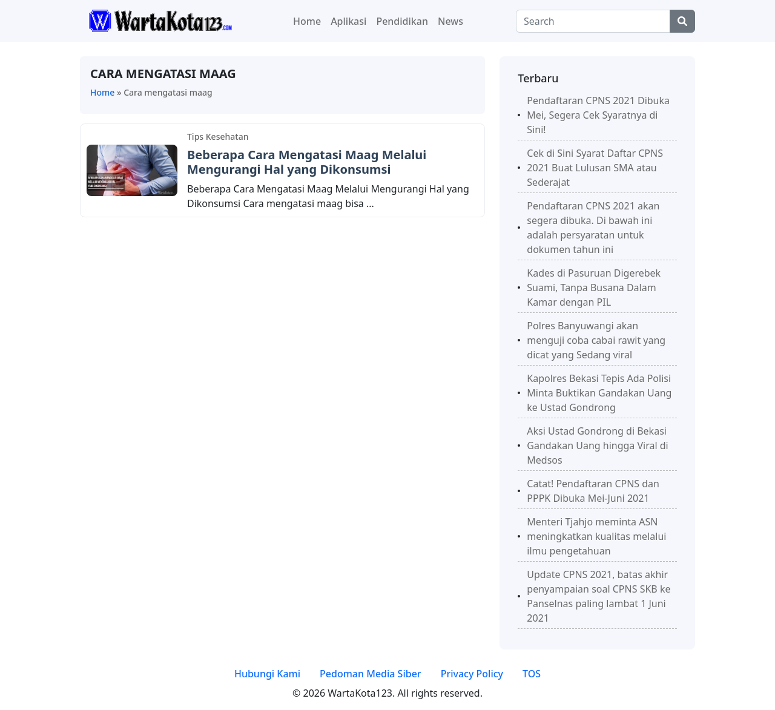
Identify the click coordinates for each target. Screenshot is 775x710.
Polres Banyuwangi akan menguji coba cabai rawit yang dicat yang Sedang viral (596, 340)
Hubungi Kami (267, 673)
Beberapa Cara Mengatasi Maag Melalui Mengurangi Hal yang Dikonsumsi (306, 161)
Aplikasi (348, 21)
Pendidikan (402, 21)
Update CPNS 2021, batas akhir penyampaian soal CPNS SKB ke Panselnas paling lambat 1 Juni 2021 (598, 596)
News (450, 21)
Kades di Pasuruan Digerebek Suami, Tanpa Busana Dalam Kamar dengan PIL (594, 287)
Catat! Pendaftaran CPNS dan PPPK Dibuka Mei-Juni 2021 (593, 491)
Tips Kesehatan (217, 136)
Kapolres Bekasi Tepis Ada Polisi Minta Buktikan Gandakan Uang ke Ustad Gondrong (599, 393)
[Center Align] (682, 21)
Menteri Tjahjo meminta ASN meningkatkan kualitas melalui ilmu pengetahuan (596, 536)
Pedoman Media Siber (370, 673)
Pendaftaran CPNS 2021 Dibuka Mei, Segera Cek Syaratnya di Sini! (598, 115)
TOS (532, 673)
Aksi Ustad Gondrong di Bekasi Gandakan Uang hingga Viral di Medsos (597, 445)
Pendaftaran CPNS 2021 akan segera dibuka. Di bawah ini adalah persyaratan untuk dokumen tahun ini (593, 227)
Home (307, 21)
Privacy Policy (472, 673)
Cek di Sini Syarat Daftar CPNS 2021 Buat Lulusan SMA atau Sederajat (595, 167)
